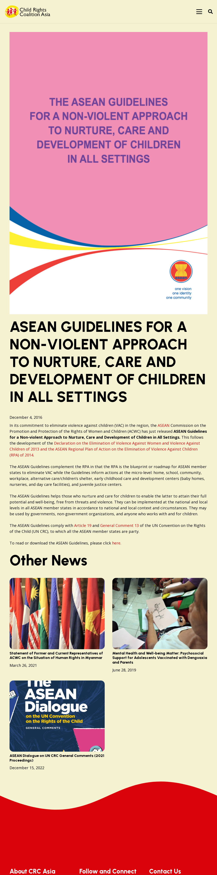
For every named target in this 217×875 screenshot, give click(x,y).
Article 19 (82, 525)
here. (116, 543)
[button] (199, 12)
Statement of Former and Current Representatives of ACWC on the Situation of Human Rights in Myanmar (56, 655)
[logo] (29, 11)
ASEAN (164, 425)
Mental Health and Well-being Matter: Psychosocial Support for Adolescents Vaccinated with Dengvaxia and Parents (159, 658)
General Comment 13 (120, 525)
